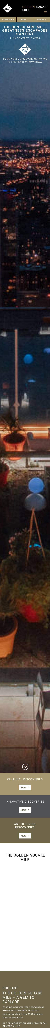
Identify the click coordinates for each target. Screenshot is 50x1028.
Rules (23, 19)
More (23, 787)
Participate (7, 19)
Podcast (40, 19)
